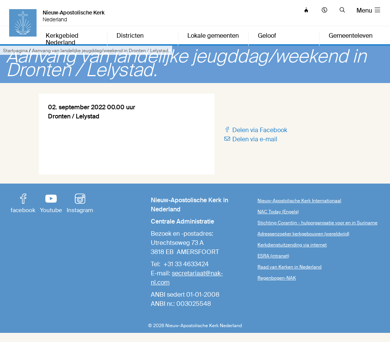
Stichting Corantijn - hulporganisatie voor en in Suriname (317, 223)
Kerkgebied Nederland (62, 39)
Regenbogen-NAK (276, 278)
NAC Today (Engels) (278, 212)
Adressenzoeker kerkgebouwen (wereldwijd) (303, 234)
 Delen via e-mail (250, 139)
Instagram (80, 204)
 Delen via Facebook (255, 130)
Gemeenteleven (350, 36)
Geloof (267, 36)
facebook (23, 204)
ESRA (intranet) (273, 256)
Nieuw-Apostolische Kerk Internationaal (299, 201)
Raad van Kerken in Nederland (289, 267)
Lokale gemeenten (213, 36)
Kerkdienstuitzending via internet (292, 245)
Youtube (51, 204)
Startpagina (15, 51)
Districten (130, 36)
